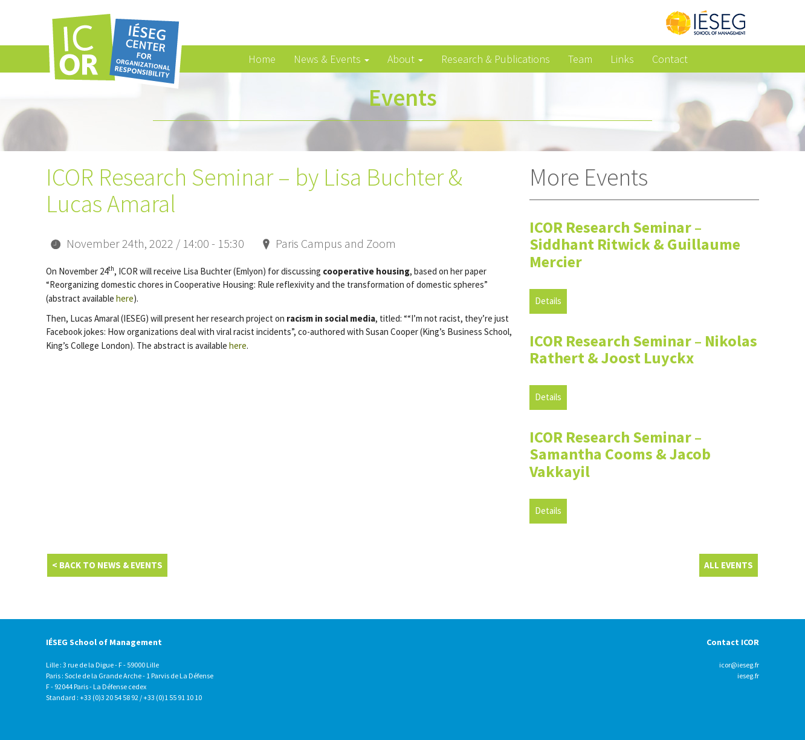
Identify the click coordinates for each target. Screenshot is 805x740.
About (405, 59)
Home (262, 59)
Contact (670, 59)
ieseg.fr (748, 675)
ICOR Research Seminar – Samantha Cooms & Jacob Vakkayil (620, 454)
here (125, 298)
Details (548, 301)
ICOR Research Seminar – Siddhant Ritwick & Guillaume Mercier (634, 244)
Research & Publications (495, 59)
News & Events (331, 59)
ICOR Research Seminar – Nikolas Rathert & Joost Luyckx (643, 349)
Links (622, 59)
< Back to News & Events (107, 565)
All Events (728, 565)
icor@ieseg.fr (739, 664)
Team (580, 59)
